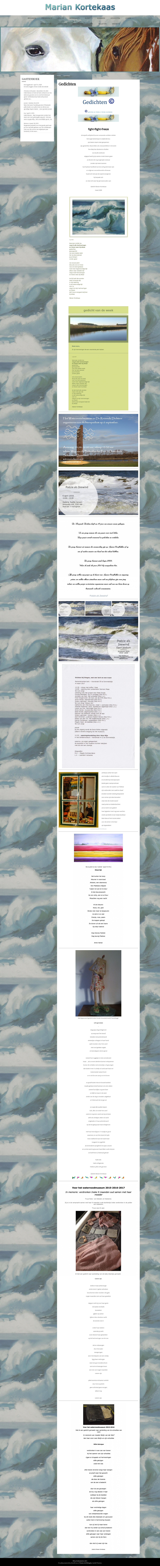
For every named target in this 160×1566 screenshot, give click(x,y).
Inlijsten (102, 24)
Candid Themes (97, 1563)
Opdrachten (45, 24)
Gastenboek (77, 24)
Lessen (128, 18)
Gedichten (115, 18)
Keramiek (101, 18)
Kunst (88, 18)
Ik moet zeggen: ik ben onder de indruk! (36, 87)
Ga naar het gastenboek (29, 135)
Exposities (62, 24)
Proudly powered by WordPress (68, 1563)
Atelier (61, 18)
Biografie (32, 18)
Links (90, 24)
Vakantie (116, 24)
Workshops (74, 18)
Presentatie (46, 18)
